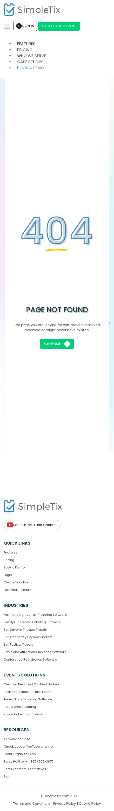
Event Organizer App (20, 754)
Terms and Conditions (32, 803)
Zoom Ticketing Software (23, 714)
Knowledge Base (17, 739)
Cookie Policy (90, 803)
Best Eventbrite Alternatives (25, 769)
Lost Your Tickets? (17, 590)
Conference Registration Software (30, 659)
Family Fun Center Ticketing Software (32, 622)
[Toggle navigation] (7, 26)
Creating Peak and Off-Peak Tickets (32, 684)
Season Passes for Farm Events (28, 691)
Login (8, 575)
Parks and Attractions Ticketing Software (35, 652)
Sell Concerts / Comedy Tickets (28, 637)
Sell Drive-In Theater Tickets (25, 629)
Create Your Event (59, 26)
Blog (7, 776)
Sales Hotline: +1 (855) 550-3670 (29, 761)
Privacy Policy (65, 803)
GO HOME (57, 344)
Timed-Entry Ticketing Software (28, 699)
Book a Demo (14, 567)
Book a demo (30, 68)
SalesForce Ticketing (20, 706)
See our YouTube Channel (32, 524)
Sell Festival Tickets (18, 644)
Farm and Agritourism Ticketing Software (35, 614)
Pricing (9, 560)
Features (10, 552)
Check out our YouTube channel (29, 746)
